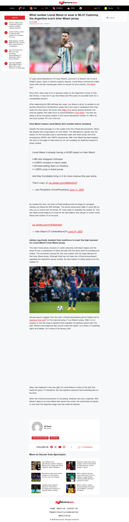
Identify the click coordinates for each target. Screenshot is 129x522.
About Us (61, 508)
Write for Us (64, 516)
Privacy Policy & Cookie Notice (64, 512)
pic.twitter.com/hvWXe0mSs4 (47, 225)
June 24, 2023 (75, 232)
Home (12, 8)
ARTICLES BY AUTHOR (40, 437)
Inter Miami (79, 113)
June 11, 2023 (76, 190)
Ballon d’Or (66, 110)
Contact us (72, 508)
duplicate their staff (37, 320)
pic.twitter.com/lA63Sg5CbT (63, 183)
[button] (118, 8)
